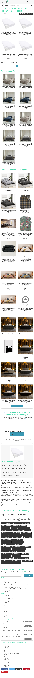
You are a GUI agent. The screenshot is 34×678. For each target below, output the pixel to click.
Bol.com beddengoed (6, 549)
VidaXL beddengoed (27, 535)
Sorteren (29, 13)
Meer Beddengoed (17, 406)
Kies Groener (7, 585)
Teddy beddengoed (16, 530)
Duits (5, 608)
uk (4, 614)
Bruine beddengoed (16, 523)
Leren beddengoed (6, 528)
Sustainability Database (9, 590)
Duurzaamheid (7, 658)
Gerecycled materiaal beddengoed (21, 558)
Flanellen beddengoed (6, 542)
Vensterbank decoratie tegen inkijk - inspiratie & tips (17, 622)
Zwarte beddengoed (6, 530)
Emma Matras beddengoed (7, 558)
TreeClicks (6, 580)
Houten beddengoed (26, 530)
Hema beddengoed (15, 528)
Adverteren (6, 664)
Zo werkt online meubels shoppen (11, 653)
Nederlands (6, 595)
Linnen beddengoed (6, 551)
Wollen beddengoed (16, 556)
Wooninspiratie (7, 665)
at (4, 616)
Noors (5, 602)
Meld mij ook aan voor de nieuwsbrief (13, 431)
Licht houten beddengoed (7, 544)
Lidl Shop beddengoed (16, 535)
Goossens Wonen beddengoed (18, 551)
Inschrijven (28, 575)
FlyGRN (5, 583)
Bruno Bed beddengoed (17, 537)
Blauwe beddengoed (6, 535)
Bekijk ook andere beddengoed (15, 169)
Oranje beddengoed (6, 553)
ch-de (5, 605)
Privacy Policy (7, 654)
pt (4, 609)
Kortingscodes (7, 659)
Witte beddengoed (27, 537)
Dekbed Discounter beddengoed (19, 525)
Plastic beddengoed (6, 546)
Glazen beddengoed (6, 563)
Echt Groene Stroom (8, 584)
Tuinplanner (6, 662)
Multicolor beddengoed (6, 539)
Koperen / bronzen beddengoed (18, 549)
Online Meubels (7, 644)
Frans (5, 597)
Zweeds (5, 604)
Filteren (22, 13)
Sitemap (6, 650)
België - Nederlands (8, 598)
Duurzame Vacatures (8, 587)
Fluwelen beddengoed (17, 539)
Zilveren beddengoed (6, 556)
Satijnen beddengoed (16, 560)
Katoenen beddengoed (26, 532)
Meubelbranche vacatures (10, 656)
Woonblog (6, 647)
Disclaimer (6, 649)
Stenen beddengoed (6, 523)
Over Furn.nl (6, 646)
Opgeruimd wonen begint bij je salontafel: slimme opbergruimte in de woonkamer (17, 635)
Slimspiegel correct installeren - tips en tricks (17, 639)
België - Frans (7, 600)
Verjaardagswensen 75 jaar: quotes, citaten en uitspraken (17, 626)
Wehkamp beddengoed (27, 560)
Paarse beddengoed (6, 537)
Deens (5, 615)
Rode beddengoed (15, 553)
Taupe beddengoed (25, 528)
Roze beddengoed (25, 553)
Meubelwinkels (7, 651)
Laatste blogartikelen (7, 619)
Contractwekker (7, 588)
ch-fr (5, 607)
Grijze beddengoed (16, 532)
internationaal (17, 587)
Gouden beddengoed (26, 546)
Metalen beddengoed (18, 544)
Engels (5, 611)
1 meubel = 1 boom (8, 661)
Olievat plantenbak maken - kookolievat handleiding (17, 631)
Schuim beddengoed (6, 532)
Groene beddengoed (16, 563)
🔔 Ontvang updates (17, 434)
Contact (5, 666)
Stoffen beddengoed (16, 546)
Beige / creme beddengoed (18, 542)
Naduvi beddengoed (6, 560)
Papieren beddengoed (6, 525)
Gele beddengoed (25, 523)
